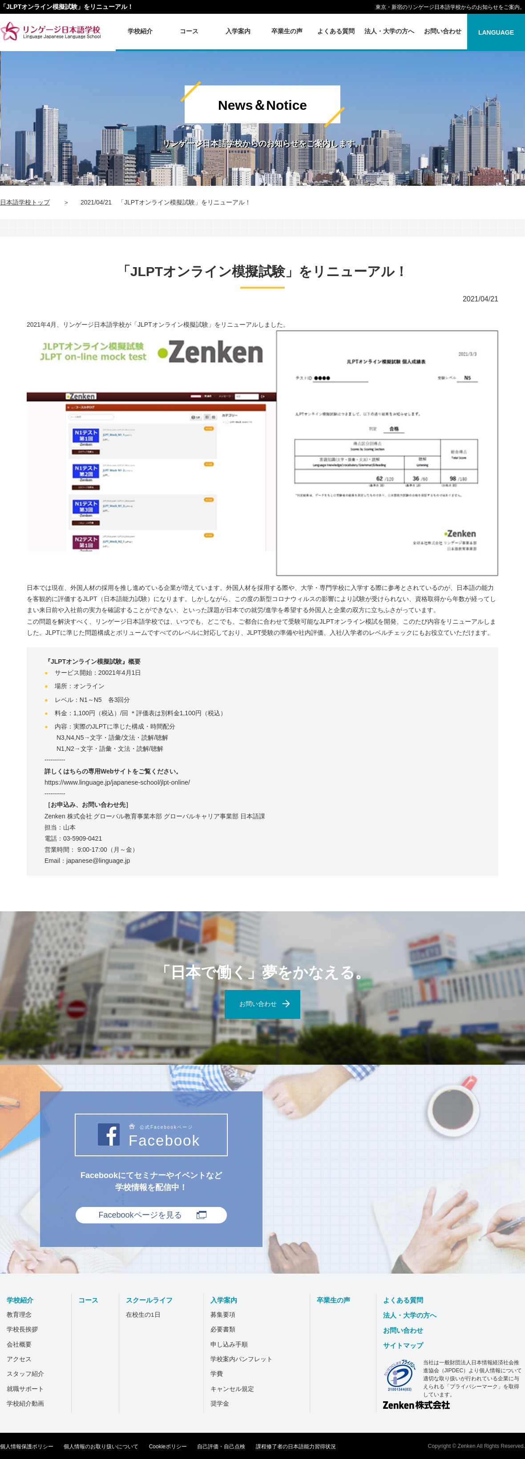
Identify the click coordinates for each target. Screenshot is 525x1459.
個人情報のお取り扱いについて (101, 1445)
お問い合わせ (406, 1330)
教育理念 (21, 1315)
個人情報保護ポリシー (26, 1445)
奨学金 (224, 1403)
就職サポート (27, 1388)
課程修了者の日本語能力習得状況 (296, 1445)
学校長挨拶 (24, 1329)
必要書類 (227, 1329)
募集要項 (227, 1315)
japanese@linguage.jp (97, 860)
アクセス (21, 1359)
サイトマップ (406, 1345)
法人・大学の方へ (413, 1315)
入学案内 (229, 1299)
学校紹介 (23, 1299)
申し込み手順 (234, 1344)
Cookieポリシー (168, 1445)
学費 (221, 1373)
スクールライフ (154, 1299)
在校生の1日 (146, 1315)
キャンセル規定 (237, 1388)
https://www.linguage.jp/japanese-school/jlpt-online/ (115, 782)
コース (90, 1299)
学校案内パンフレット (246, 1359)
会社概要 (21, 1344)
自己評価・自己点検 (221, 1445)
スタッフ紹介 (27, 1373)
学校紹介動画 (27, 1403)
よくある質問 (406, 1299)
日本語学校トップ (25, 202)
